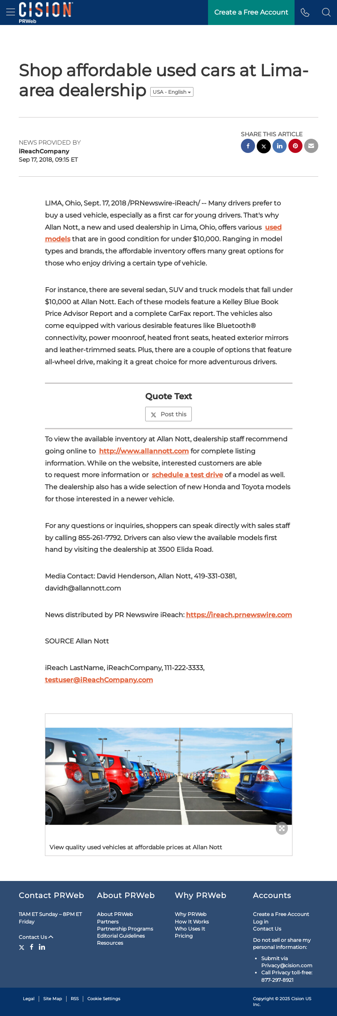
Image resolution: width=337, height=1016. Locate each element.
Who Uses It (190, 929)
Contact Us (36, 937)
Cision (297, 998)
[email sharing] (311, 147)
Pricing (184, 936)
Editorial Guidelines (121, 936)
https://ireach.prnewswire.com (239, 615)
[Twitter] (23, 947)
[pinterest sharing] (295, 147)
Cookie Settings (103, 998)
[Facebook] (31, 947)
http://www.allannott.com (144, 451)
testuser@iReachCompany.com (99, 680)
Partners (108, 921)
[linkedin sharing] (280, 147)
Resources (110, 943)
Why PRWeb (190, 914)
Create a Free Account (281, 914)
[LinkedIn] (42, 947)
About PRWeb (115, 914)
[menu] (10, 12)
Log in (260, 921)
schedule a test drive (187, 475)
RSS (75, 998)
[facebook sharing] (248, 147)
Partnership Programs (125, 929)
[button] (326, 12)
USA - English (172, 92)
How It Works (192, 921)
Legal (29, 998)
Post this (168, 414)
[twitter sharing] (264, 147)
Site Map (52, 998)
